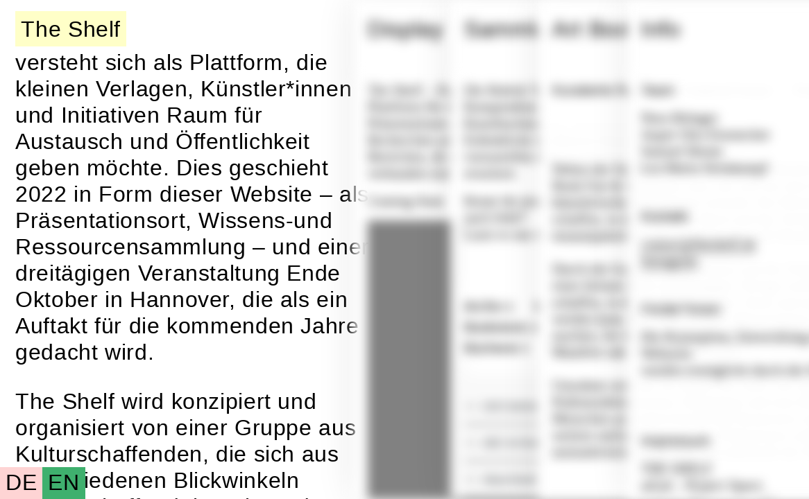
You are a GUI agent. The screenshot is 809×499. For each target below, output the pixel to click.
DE (21, 483)
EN (63, 483)
